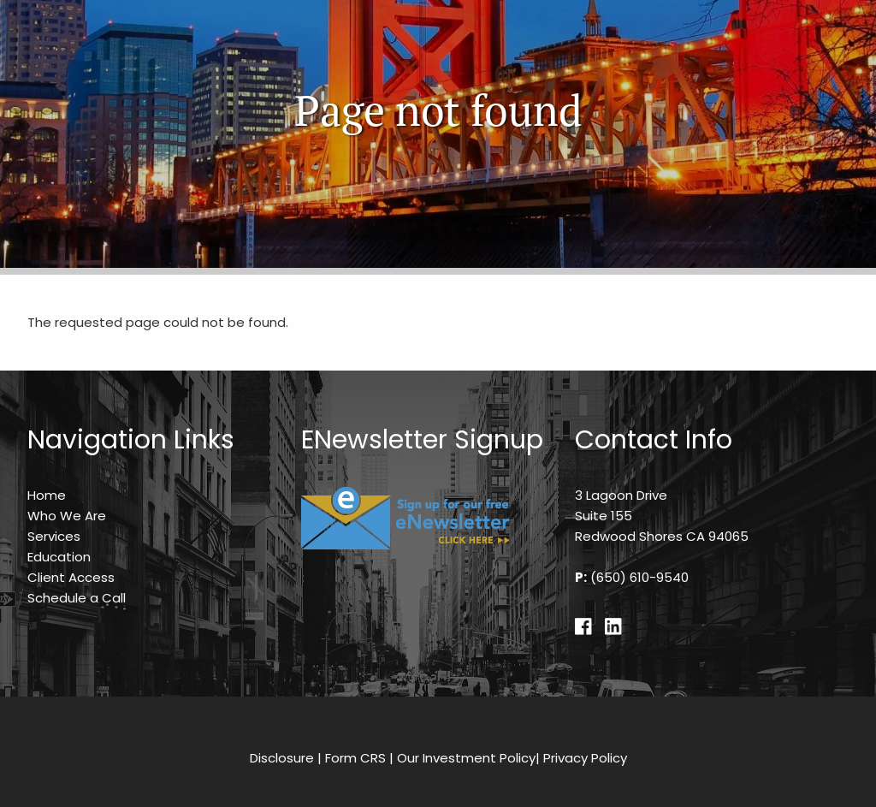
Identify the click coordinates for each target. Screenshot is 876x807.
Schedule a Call (76, 598)
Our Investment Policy (466, 758)
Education (59, 557)
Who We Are (66, 516)
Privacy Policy (585, 758)
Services (53, 536)
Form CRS (355, 758)
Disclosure (282, 758)
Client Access (71, 577)
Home (46, 495)
